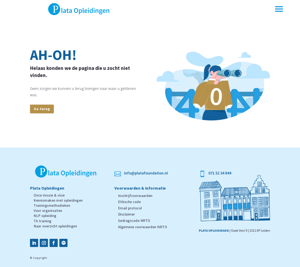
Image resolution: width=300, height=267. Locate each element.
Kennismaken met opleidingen (58, 200)
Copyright (40, 258)
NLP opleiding (45, 215)
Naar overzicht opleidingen (55, 226)
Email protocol (130, 208)
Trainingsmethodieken (52, 205)
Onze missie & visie (49, 195)
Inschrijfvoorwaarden (135, 195)
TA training (43, 221)
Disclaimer (126, 214)
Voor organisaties (48, 210)
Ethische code (129, 201)
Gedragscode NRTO (134, 220)
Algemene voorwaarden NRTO (142, 227)
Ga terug (42, 108)
